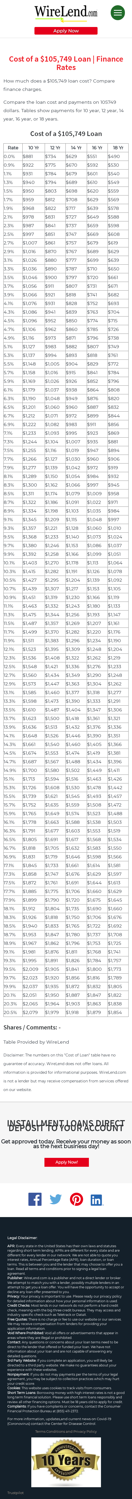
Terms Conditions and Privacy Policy (66, 1431)
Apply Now (66, 31)
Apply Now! (66, 1162)
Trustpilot (15, 1493)
